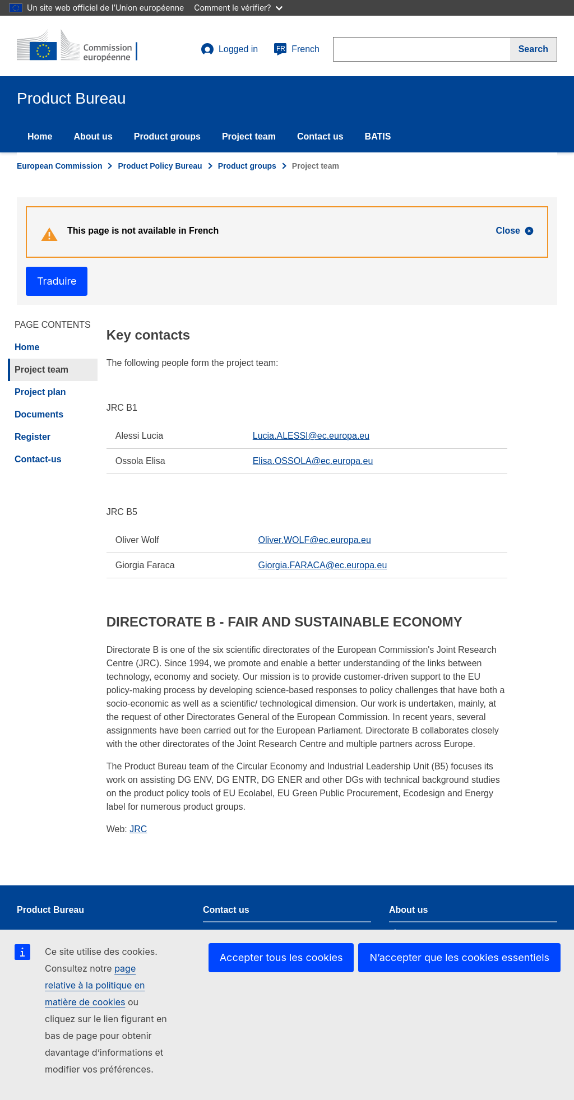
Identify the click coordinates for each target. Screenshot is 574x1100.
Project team (249, 136)
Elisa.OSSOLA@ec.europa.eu (313, 461)
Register (32, 437)
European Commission (59, 165)
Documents (39, 414)
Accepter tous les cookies (281, 957)
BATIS (378, 136)
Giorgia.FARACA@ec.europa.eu (322, 565)
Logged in (229, 49)
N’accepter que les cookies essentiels (459, 957)
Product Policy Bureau (160, 165)
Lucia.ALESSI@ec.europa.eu (311, 435)
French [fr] (297, 49)
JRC (138, 829)
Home (39, 136)
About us (92, 136)
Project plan (40, 392)
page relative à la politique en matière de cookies (95, 985)
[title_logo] (84, 46)
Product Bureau (50, 910)
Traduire (56, 281)
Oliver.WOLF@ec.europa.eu (314, 540)
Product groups (167, 136)
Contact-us (38, 459)
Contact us (320, 136)
